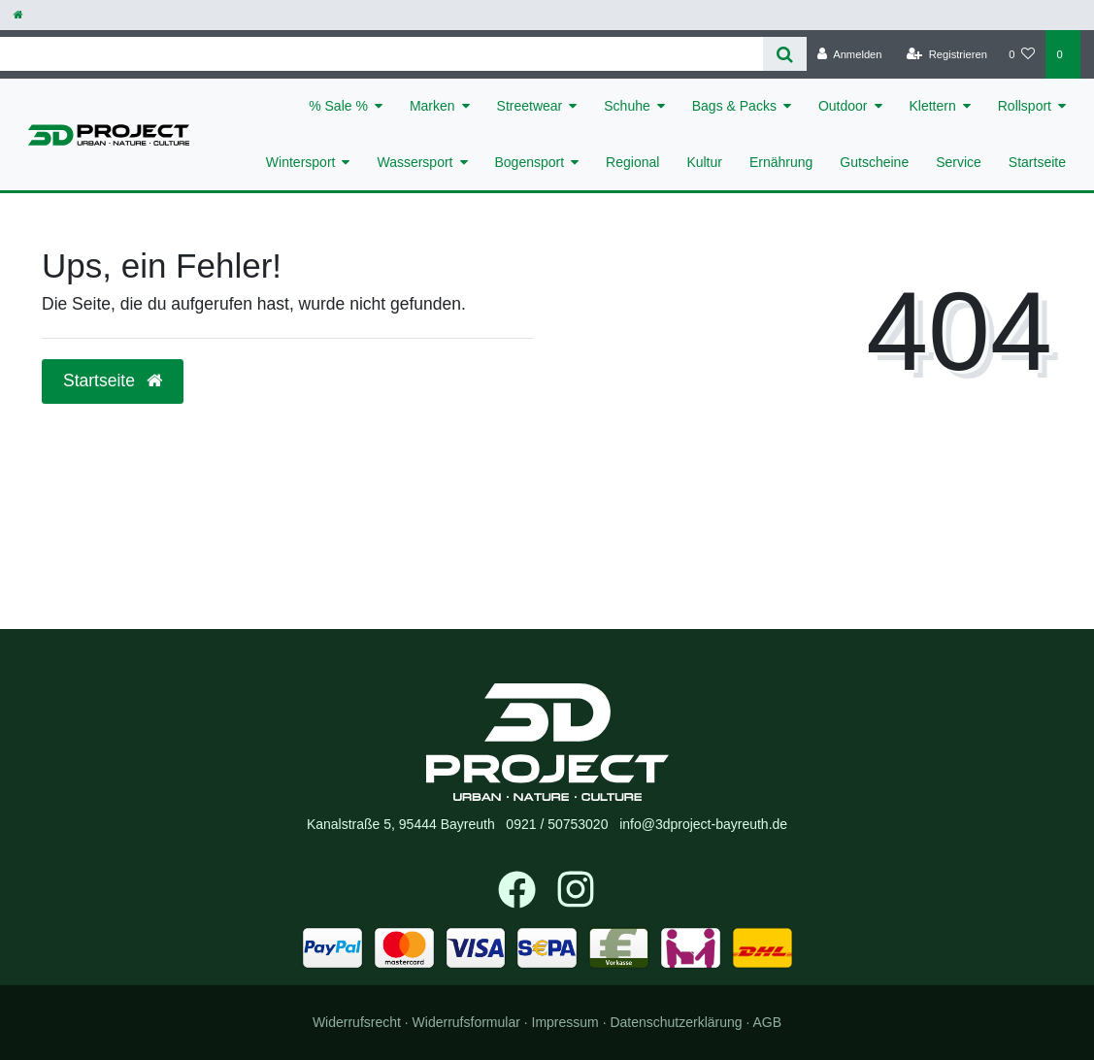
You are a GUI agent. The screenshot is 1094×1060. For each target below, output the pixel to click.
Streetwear (530, 106)
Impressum (565, 1022)
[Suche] (785, 54)
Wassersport (414, 162)
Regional (632, 162)
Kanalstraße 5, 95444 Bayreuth (401, 824)
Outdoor (843, 106)
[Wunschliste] (1021, 54)
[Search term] (381, 54)
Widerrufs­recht (357, 1022)
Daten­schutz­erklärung (676, 1022)
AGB (767, 1022)
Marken (432, 106)
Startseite (1037, 162)
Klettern (933, 106)
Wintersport (301, 162)
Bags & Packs (734, 106)
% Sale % (338, 106)
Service (958, 162)
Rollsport (1024, 106)
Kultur (704, 162)
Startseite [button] (112, 380)
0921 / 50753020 (557, 824)
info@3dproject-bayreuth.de (703, 824)
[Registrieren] (947, 54)
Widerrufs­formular (466, 1022)
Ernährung (780, 162)
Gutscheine (874, 162)
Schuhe (626, 106)
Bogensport (530, 162)
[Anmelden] (850, 54)
